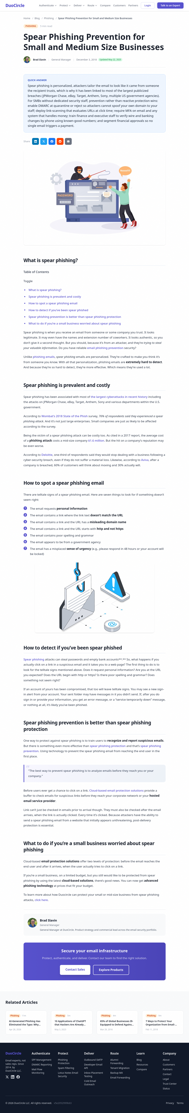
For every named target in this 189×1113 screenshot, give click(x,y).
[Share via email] (68, 141)
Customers (119, 5)
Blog (37, 18)
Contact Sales (75, 969)
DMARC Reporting (42, 1064)
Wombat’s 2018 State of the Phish (64, 416)
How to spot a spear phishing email (53, 303)
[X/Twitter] (7, 1077)
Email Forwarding (120, 1077)
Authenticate (48, 5)
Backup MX (116, 1072)
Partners (133, 5)
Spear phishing (34, 659)
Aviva (144, 460)
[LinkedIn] (12, 1077)
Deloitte (47, 455)
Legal (166, 1079)
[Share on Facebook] (51, 141)
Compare (105, 5)
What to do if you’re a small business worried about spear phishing (75, 323)
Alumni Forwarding (116, 1061)
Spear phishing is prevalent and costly (55, 297)
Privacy (170, 1103)
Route (92, 5)
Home (27, 18)
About (166, 1059)
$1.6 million (96, 440)
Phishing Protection (63, 1061)
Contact (167, 1074)
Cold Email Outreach (90, 1082)
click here (41, 900)
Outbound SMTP (93, 1059)
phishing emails (44, 357)
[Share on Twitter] (43, 141)
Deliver (79, 5)
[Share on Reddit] (60, 141)
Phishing (49, 18)
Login (147, 5)
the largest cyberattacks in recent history (119, 397)
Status (166, 1088)
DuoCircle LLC (13, 1070)
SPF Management (41, 1059)
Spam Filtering (66, 1068)
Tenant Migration (120, 1068)
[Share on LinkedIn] (35, 141)
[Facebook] (18, 1077)
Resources (142, 1064)
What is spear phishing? (45, 290)
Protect (65, 5)
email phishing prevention (105, 348)
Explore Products (111, 970)
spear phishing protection (107, 746)
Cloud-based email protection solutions (116, 790)
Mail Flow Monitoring (38, 1071)
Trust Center (170, 1083)
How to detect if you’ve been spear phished (58, 310)
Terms (180, 1103)
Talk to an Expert (170, 5)
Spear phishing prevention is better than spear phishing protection (75, 317)
